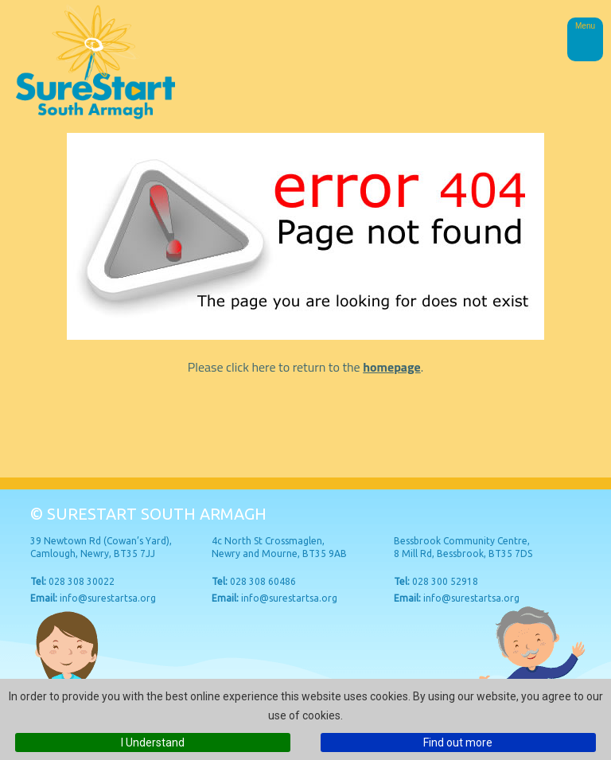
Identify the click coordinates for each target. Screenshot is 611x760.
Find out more (457, 742)
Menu (585, 25)
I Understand (153, 742)
